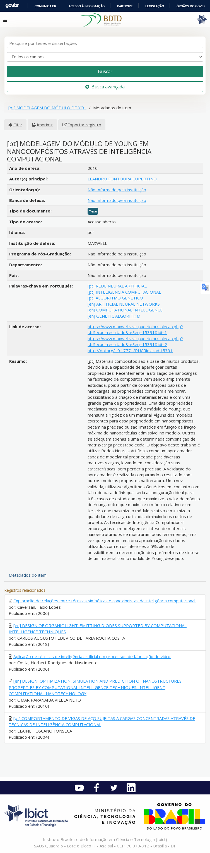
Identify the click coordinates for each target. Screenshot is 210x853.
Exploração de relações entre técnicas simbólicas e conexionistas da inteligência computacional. (104, 600)
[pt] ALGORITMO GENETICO (115, 298)
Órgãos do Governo (193, 6)
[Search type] (105, 57)
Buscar (105, 71)
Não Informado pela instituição (117, 189)
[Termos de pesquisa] (105, 43)
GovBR (12, 5)
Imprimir (45, 124)
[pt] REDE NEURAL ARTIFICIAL (117, 286)
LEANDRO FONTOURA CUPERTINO (122, 179)
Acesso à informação (87, 6)
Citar (17, 124)
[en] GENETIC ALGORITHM (114, 316)
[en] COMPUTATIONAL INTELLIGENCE (125, 310)
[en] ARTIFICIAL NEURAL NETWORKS (124, 304)
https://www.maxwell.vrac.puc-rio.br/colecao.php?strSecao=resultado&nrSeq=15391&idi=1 (135, 329)
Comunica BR (45, 6)
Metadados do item (28, 575)
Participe (125, 6)
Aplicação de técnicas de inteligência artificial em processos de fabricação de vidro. (92, 656)
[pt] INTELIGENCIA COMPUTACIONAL (124, 292)
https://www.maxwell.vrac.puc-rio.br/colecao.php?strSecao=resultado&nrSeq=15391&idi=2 (135, 341)
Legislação (154, 6)
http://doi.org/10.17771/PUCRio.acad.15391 (130, 350)
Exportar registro (84, 124)
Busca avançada (105, 87)
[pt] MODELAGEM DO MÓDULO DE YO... (47, 107)
